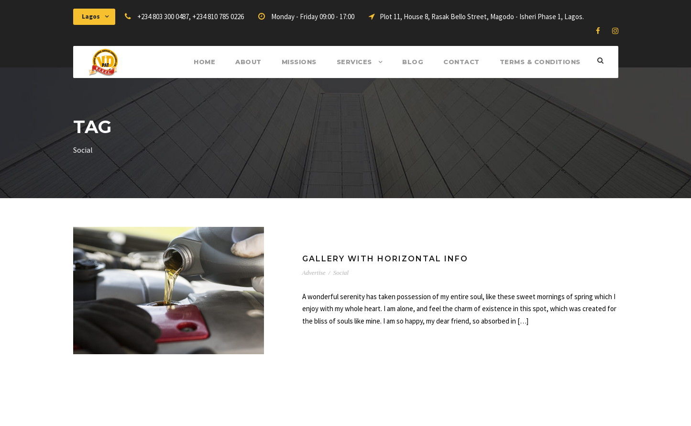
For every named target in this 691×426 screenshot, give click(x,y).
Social (341, 272)
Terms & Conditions (540, 62)
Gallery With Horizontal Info (385, 258)
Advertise (314, 272)
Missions (299, 62)
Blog (412, 62)
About (248, 62)
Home (204, 62)
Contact (461, 62)
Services (354, 62)
